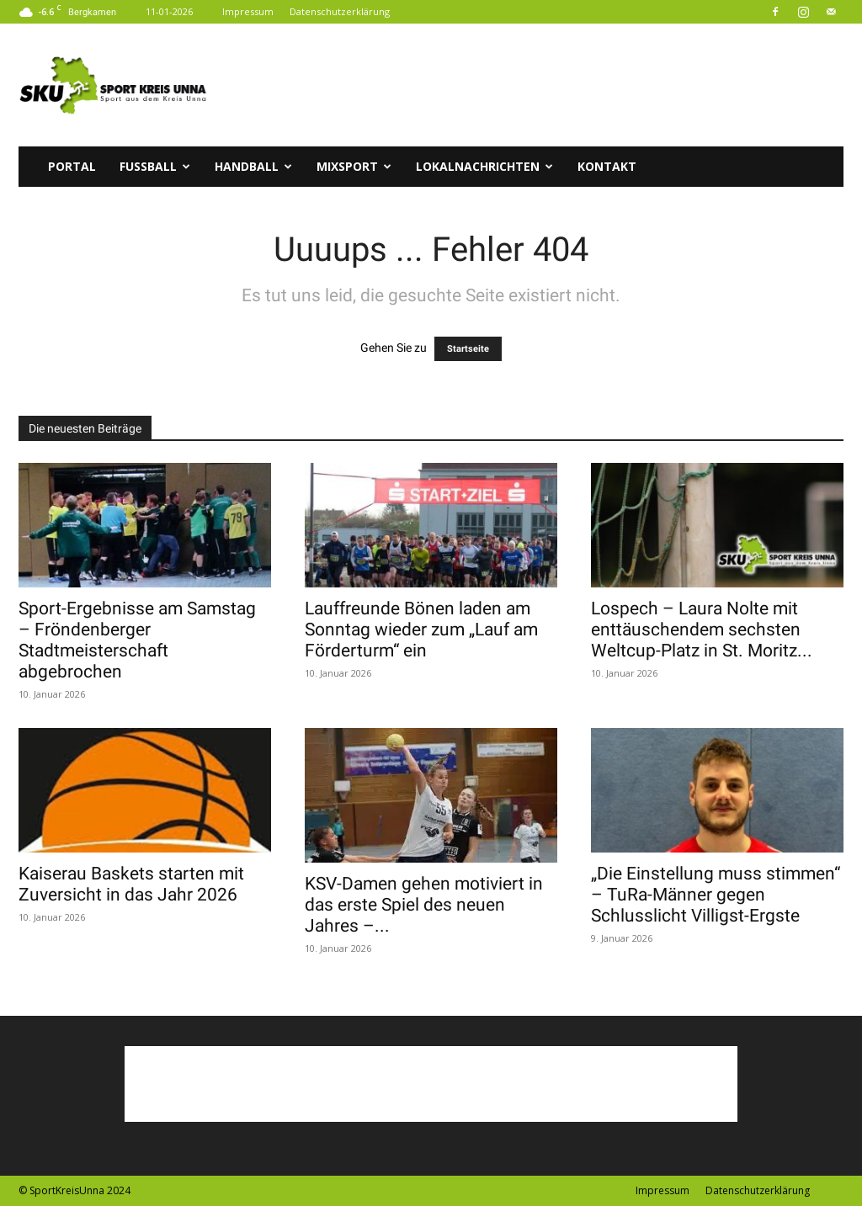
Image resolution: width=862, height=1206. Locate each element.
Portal (72, 166)
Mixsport (354, 166)
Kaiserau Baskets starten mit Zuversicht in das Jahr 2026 (131, 884)
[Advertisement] (537, 85)
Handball (253, 166)
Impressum (248, 11)
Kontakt (606, 166)
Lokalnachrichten (484, 166)
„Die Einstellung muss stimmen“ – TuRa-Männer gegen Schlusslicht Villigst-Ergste (715, 894)
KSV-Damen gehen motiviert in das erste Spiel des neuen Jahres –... (424, 905)
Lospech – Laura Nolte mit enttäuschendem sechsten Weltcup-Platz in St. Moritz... (701, 629)
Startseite (468, 348)
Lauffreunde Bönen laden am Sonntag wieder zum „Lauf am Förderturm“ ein (421, 629)
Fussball (155, 166)
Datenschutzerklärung (340, 11)
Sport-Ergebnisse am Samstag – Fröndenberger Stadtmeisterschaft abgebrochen (137, 640)
